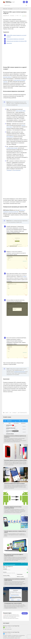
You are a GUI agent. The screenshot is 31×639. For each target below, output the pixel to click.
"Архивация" (9, 170)
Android (6, 412)
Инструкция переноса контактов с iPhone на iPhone (15, 460)
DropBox (25, 276)
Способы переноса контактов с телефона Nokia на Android (15, 532)
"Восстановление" (17, 170)
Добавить (25, 613)
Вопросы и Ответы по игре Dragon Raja (11, 625)
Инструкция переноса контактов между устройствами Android (13, 507)
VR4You (10, 2)
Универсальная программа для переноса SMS (17, 41)
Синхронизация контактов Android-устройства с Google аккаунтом (14, 579)
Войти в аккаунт (24, 2)
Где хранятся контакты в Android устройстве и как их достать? (15, 436)
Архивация (14, 412)
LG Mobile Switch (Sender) (12, 148)
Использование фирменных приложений (15, 38)
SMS (10, 412)
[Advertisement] (15, 55)
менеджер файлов (7, 77)
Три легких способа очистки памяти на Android (14, 483)
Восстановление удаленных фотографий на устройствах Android (13, 555)
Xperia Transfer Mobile (20, 110)
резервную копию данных (19, 371)
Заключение (9, 43)
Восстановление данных (22, 412)
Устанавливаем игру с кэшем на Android (13, 603)
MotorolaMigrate (10, 136)
